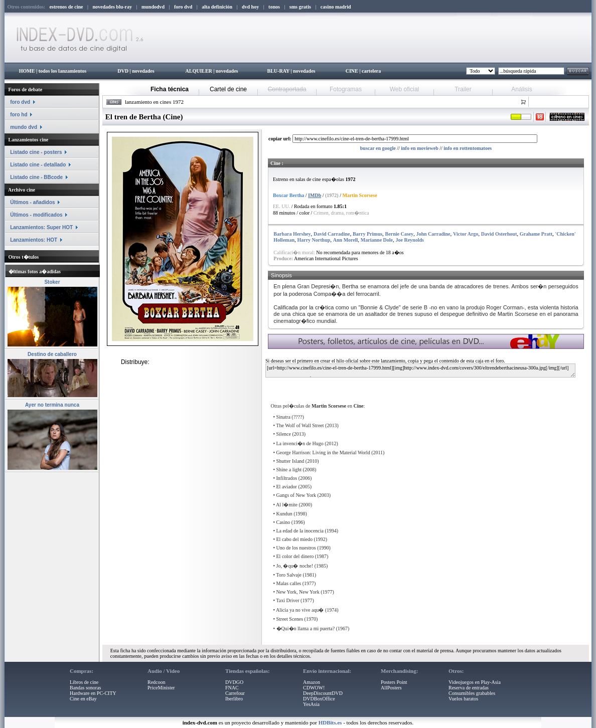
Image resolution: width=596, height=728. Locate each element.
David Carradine (332, 234)
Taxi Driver (287, 600)
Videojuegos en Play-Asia (475, 682)
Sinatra (283, 417)
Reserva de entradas (469, 687)
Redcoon (156, 682)
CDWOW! (314, 687)
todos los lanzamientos (63, 71)
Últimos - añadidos (32, 202)
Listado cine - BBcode (36, 177)
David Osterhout (499, 234)
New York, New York (298, 592)
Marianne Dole (377, 240)
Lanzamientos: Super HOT (41, 227)
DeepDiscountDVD (323, 693)
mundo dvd (23, 127)
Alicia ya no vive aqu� (300, 610)
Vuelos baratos (463, 698)
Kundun (284, 513)
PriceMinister (161, 687)
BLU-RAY (278, 71)
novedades (143, 71)
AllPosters (391, 687)
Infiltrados (286, 478)
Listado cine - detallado (38, 164)
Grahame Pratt (536, 234)
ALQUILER (198, 71)
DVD (122, 71)
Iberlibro (234, 698)
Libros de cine (84, 682)
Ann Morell (345, 240)
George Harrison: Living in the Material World (323, 452)
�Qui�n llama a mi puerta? (305, 628)
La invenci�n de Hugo (300, 443)
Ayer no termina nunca (52, 405)
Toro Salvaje (289, 575)
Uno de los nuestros (296, 548)
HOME (27, 71)
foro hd (18, 114)
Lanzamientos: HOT (33, 240)
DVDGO (234, 682)
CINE (352, 71)
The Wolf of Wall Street (300, 425)
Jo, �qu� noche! (295, 566)
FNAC (232, 687)
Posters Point (394, 682)
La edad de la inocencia (300, 530)
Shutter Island (290, 461)
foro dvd (20, 102)
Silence (283, 434)
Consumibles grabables (472, 693)
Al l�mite (286, 504)
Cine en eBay (83, 698)
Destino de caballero (52, 354)
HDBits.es (330, 722)
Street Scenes (290, 619)
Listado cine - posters (36, 152)
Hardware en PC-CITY (93, 693)
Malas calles (289, 583)
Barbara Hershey (292, 234)
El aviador (286, 486)
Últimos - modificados (36, 215)
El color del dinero (295, 556)
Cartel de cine (228, 89)
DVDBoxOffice (319, 698)
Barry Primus (367, 234)
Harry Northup (313, 240)
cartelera (371, 71)
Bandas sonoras (85, 687)
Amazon (311, 682)
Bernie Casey (399, 234)
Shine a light (289, 469)
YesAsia (311, 704)
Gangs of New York (296, 495)
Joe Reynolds (410, 240)
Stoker (52, 282)
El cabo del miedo (294, 539)
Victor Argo (465, 234)
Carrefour (235, 693)
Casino (283, 522)
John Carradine (433, 234)
